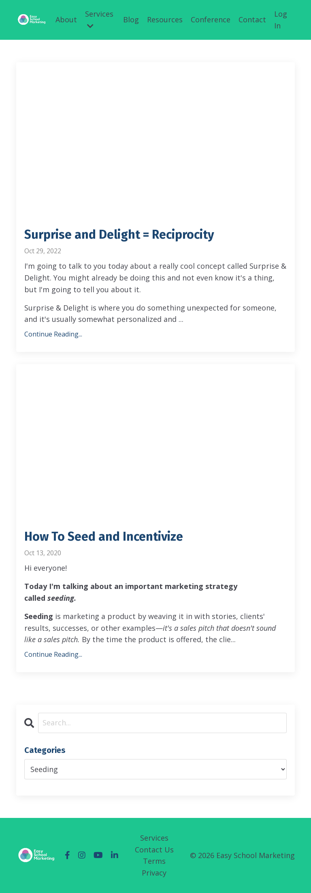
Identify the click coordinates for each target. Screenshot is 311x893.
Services (99, 19)
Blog (131, 19)
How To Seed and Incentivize (103, 536)
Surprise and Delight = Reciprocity (119, 234)
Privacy (154, 873)
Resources (165, 19)
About (66, 19)
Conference (210, 19)
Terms (154, 861)
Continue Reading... (53, 334)
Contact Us (154, 849)
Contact (252, 19)
